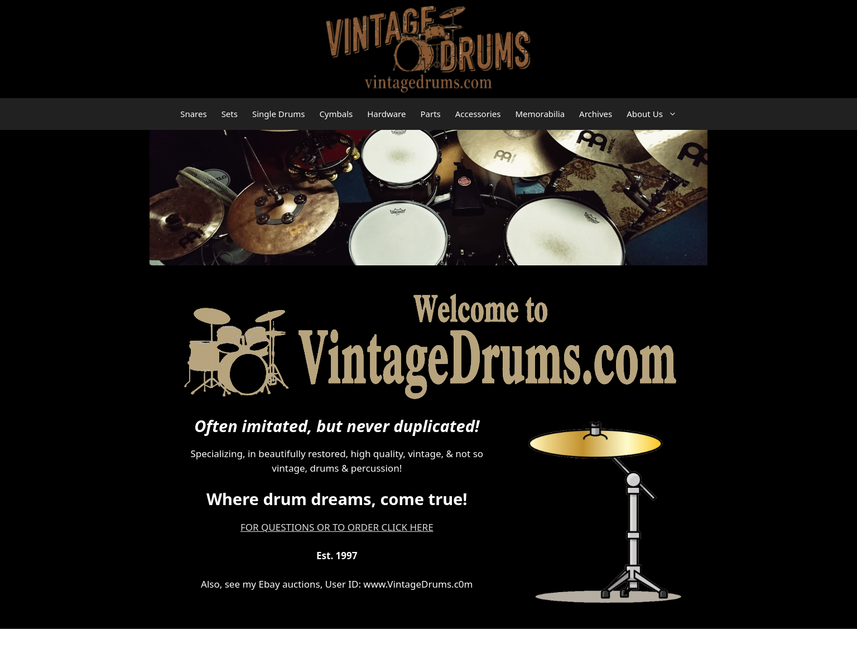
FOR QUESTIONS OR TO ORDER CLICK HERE (337, 527)
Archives (595, 113)
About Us (655, 114)
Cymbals (336, 113)
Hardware (386, 113)
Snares (193, 113)
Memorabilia (540, 113)
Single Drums (278, 113)
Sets (230, 113)
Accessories (478, 113)
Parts (430, 113)
